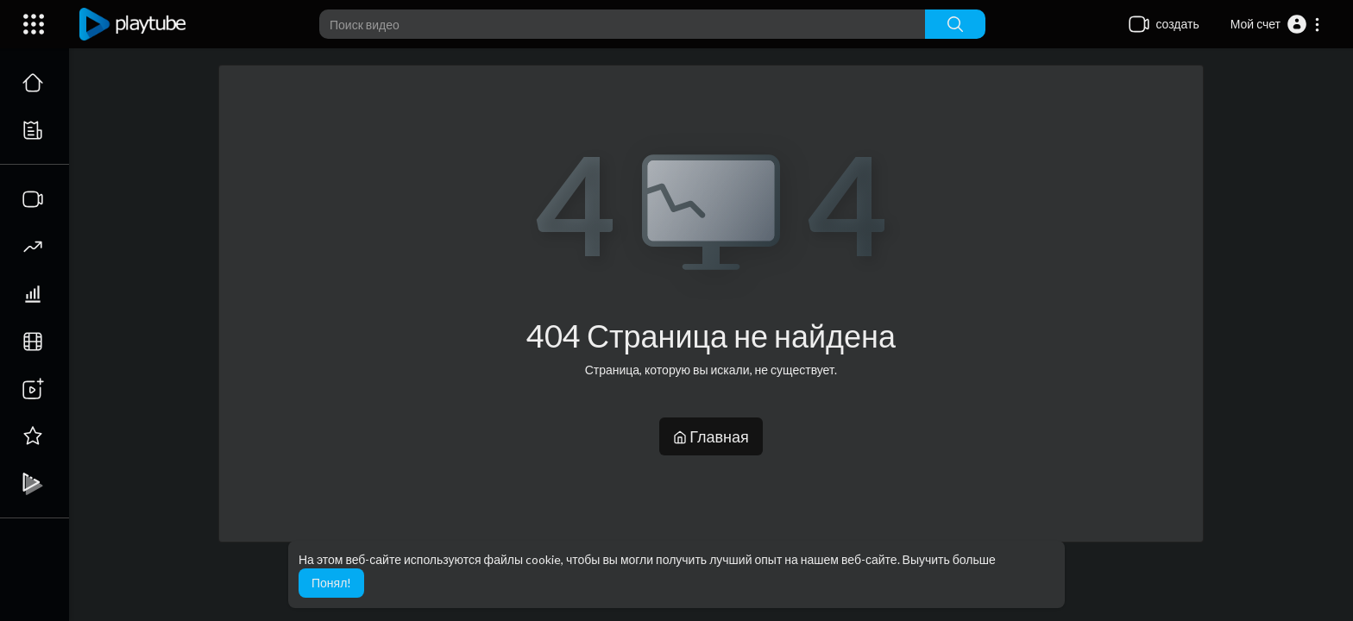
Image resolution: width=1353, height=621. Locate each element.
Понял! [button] (331, 582)
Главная (711, 436)
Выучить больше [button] (949, 559)
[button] (1276, 24)
